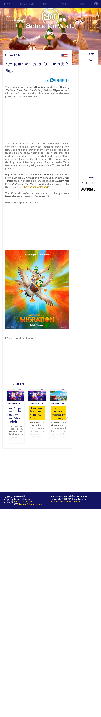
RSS (27, 501)
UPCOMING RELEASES (27, 4)
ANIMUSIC (82, 4)
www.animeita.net (75, 501)
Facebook (39, 504)
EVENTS (63, 4)
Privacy (32, 501)
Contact (22, 501)
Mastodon (22, 504)
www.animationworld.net (59, 501)
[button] (67, 416)
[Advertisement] (49, 120)
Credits (16, 501)
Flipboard (32, 504)
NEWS (9, 4)
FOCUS (45, 4)
